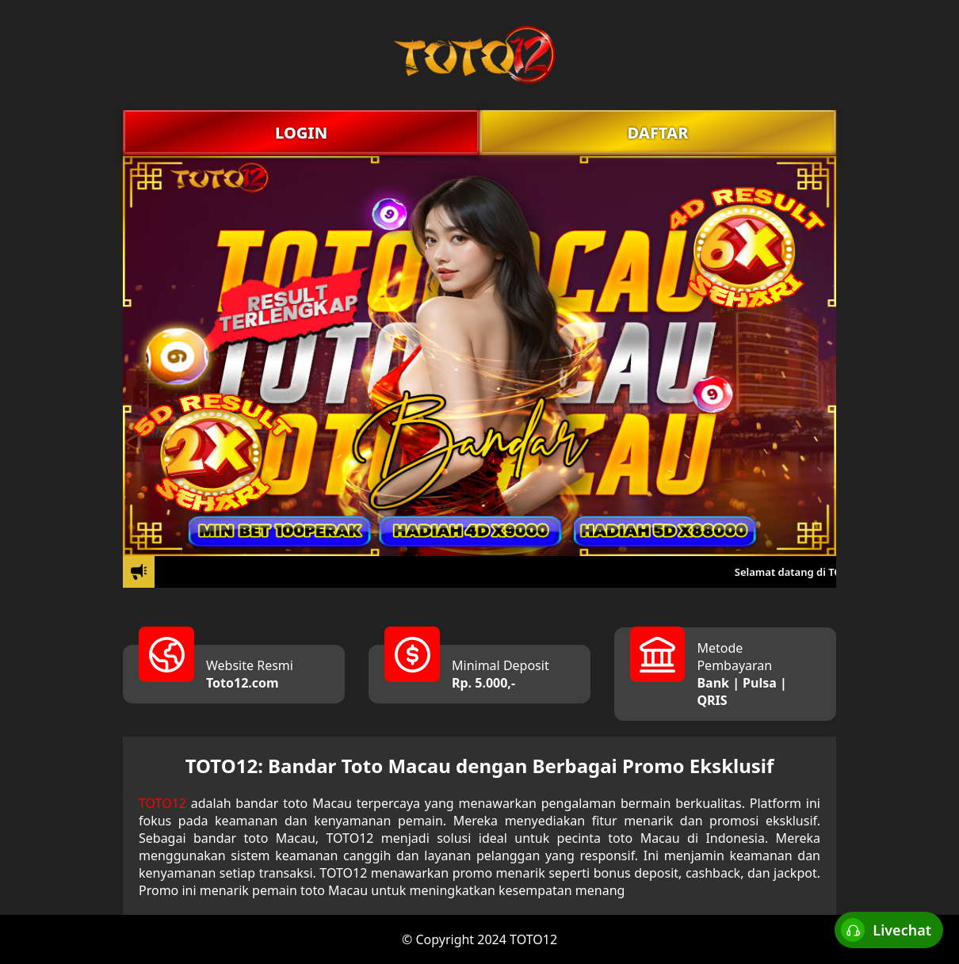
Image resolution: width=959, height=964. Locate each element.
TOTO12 (162, 803)
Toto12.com (242, 683)
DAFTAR (657, 132)
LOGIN (301, 132)
